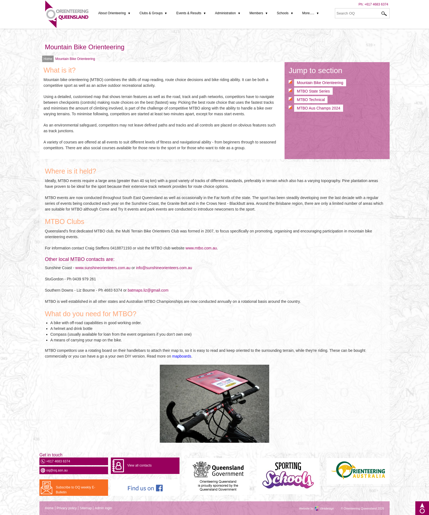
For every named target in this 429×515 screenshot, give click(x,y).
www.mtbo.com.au (200, 248)
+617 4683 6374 (376, 4)
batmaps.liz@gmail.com (148, 290)
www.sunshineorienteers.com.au (103, 268)
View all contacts (139, 465)
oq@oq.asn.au (57, 470)
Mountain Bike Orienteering (84, 47)
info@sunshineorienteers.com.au (164, 268)
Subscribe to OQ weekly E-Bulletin (75, 489)
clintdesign (322, 508)
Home (48, 59)
